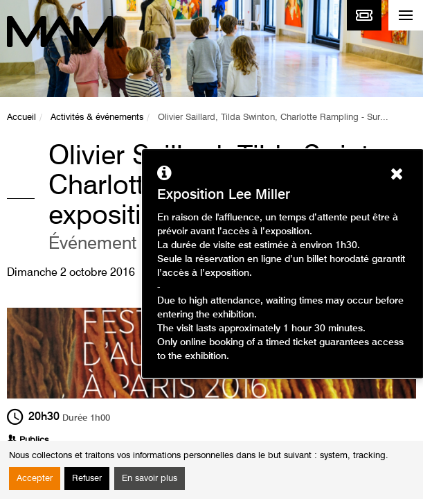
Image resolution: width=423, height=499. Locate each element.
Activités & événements (97, 117)
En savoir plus (149, 478)
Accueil (21, 117)
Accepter (35, 478)
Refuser (87, 478)
